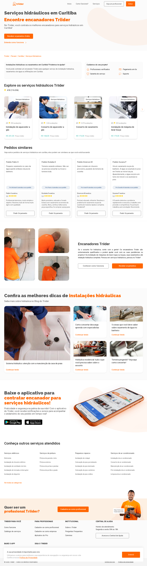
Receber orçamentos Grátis (18, 36)
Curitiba (21, 56)
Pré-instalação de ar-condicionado (123, 470)
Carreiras (68, 535)
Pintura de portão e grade (49, 470)
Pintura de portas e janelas (49, 466)
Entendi (131, 555)
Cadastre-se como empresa (45, 531)
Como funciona (10, 527)
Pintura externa (45, 462)
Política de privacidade (125, 562)
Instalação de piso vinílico (84, 474)
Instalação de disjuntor (12, 474)
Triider (6, 56)
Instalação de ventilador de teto (15, 466)
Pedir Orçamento (20, 213)
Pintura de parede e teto (48, 458)
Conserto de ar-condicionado (121, 462)
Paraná (13, 56)
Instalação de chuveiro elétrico (14, 462)
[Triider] (28, 4)
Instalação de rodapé (82, 458)
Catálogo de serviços (12, 531)
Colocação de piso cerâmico (85, 470)
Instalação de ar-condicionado (121, 458)
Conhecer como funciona (93, 266)
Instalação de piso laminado (85, 466)
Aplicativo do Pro (41, 535)
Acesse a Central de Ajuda (112, 536)
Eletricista (7, 458)
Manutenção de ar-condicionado (122, 466)
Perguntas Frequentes (74, 531)
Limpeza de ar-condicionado (121, 474)
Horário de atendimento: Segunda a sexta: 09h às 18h (107, 528)
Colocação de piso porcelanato (86, 462)
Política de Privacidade (28, 558)
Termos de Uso (110, 562)
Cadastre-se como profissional (73, 509)
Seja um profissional (113, 4)
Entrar (130, 4)
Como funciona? (82, 4)
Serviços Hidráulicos (33, 56)
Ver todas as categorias (13, 483)
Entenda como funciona (14, 42)
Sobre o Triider (71, 527)
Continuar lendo (12, 370)
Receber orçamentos (127, 266)
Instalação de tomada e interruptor (16, 470)
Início (69, 4)
